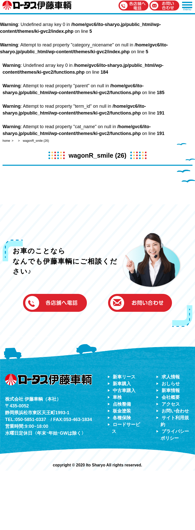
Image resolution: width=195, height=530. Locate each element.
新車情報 (171, 390)
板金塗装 (122, 410)
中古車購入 (124, 390)
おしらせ (171, 383)
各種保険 (122, 417)
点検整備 (122, 404)
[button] (133, 6)
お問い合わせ (175, 410)
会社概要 (171, 397)
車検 (117, 397)
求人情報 (171, 376)
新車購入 (122, 383)
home (6, 141)
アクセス (171, 404)
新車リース (124, 376)
